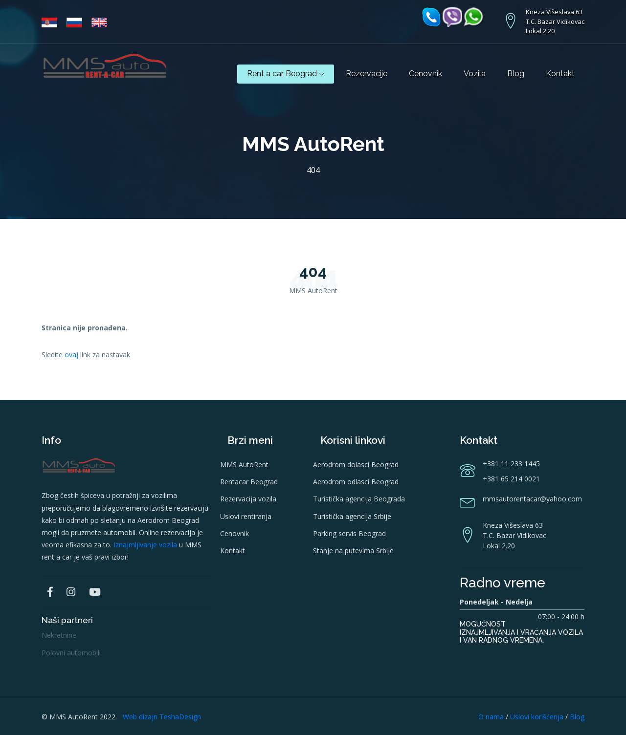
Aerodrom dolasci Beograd (356, 464)
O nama (491, 716)
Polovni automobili (71, 652)
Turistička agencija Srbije (352, 516)
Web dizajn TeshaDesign (162, 716)
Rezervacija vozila (248, 498)
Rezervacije (366, 73)
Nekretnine (59, 635)
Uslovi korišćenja (536, 716)
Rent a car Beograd (285, 73)
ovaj (71, 354)
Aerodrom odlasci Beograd (356, 481)
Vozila (475, 73)
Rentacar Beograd (249, 481)
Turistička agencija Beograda (359, 498)
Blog (515, 73)
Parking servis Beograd (349, 533)
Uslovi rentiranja (245, 516)
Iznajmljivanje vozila (145, 544)
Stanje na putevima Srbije (353, 550)
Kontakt (560, 73)
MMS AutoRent (244, 464)
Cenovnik (425, 73)
